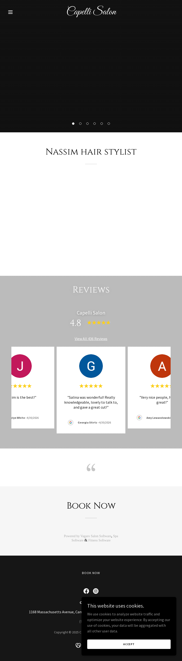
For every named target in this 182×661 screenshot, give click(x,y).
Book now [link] (91, 573)
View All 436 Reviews (91, 338)
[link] (91, 13)
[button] (18, 12)
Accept (129, 644)
